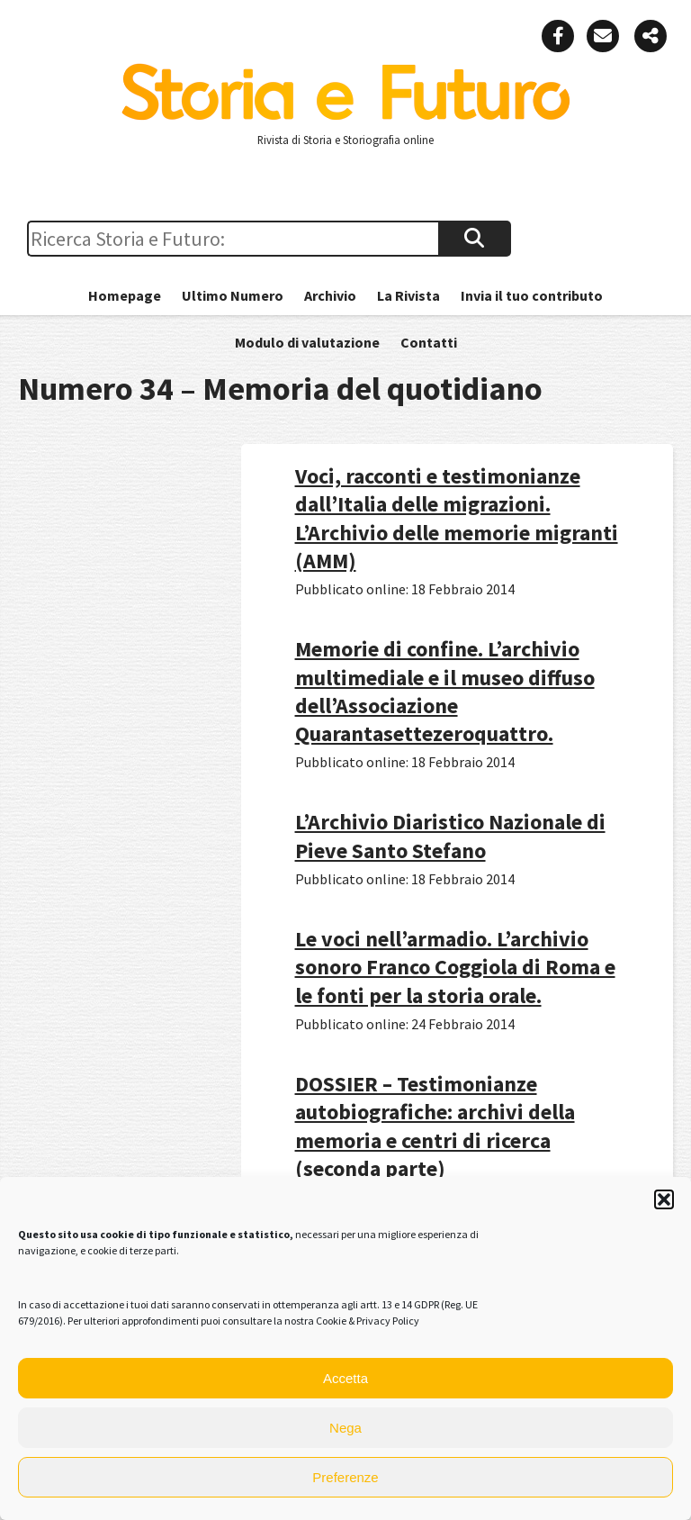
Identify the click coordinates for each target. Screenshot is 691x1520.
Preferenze (345, 1477)
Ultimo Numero (232, 295)
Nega (345, 1427)
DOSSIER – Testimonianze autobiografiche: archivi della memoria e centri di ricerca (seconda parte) (435, 1126)
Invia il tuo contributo (532, 295)
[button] (664, 1199)
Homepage (124, 295)
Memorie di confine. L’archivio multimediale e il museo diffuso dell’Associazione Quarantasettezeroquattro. (445, 691)
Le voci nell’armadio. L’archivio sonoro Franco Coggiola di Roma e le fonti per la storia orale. (455, 967)
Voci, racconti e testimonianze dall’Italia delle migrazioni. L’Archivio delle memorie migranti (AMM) (456, 518)
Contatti (428, 342)
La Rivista (408, 295)
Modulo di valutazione (307, 342)
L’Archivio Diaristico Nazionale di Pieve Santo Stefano (450, 836)
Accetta (345, 1378)
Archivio (330, 295)
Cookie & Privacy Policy (367, 1320)
